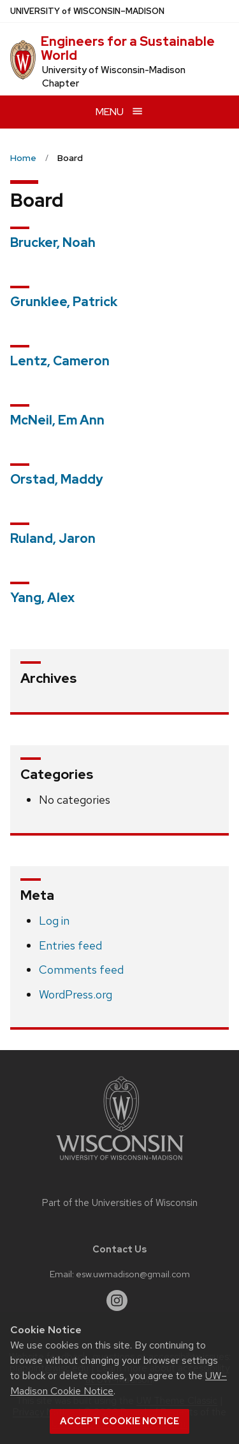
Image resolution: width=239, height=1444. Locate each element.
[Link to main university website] (120, 1162)
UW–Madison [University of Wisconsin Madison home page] (87, 11)
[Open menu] (119, 111)
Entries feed (70, 945)
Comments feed (81, 969)
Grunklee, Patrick (63, 301)
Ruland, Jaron (53, 538)
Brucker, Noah (53, 242)
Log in (54, 920)
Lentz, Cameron (60, 361)
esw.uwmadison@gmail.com (133, 1274)
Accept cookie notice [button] (119, 1421)
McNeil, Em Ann (57, 420)
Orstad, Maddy (56, 479)
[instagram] (117, 1301)
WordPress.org (75, 994)
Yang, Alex (42, 597)
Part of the (120, 1202)
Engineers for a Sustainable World (128, 48)
